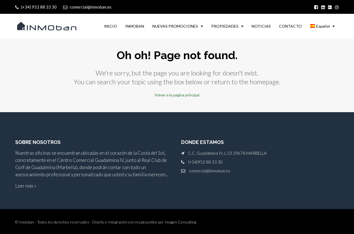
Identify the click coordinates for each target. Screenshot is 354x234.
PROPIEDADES (224, 26)
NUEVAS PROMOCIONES (175, 26)
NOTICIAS (261, 26)
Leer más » (25, 186)
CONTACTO (290, 26)
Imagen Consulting (180, 222)
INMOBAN (134, 26)
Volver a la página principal (177, 95)
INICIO (110, 26)
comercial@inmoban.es (209, 170)
